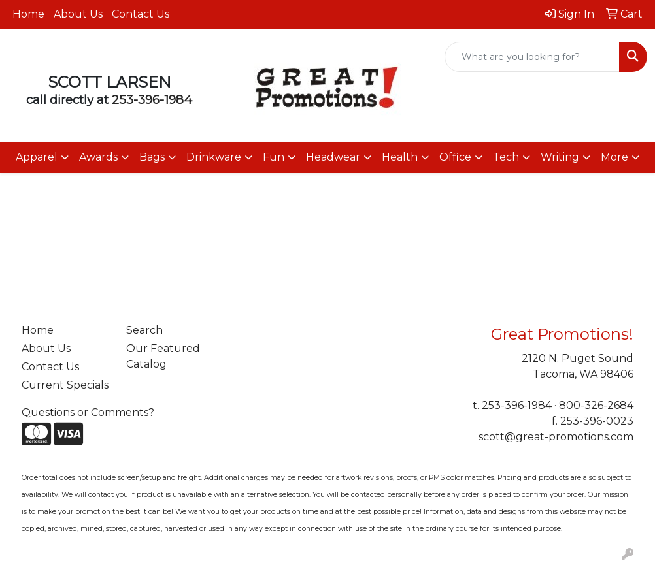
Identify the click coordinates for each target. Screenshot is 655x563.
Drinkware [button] (213, 157)
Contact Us (140, 14)
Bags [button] (152, 157)
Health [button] (400, 157)
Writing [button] (560, 157)
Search (144, 330)
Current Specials (65, 385)
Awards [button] (98, 157)
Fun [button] (273, 157)
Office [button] (455, 157)
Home (28, 14)
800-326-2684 (596, 405)
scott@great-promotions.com (556, 436)
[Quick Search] (532, 57)
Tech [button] (506, 157)
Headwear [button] (333, 157)
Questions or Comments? (88, 412)
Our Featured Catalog (163, 356)
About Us (78, 14)
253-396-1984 (152, 99)
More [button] (614, 157)
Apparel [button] (37, 157)
